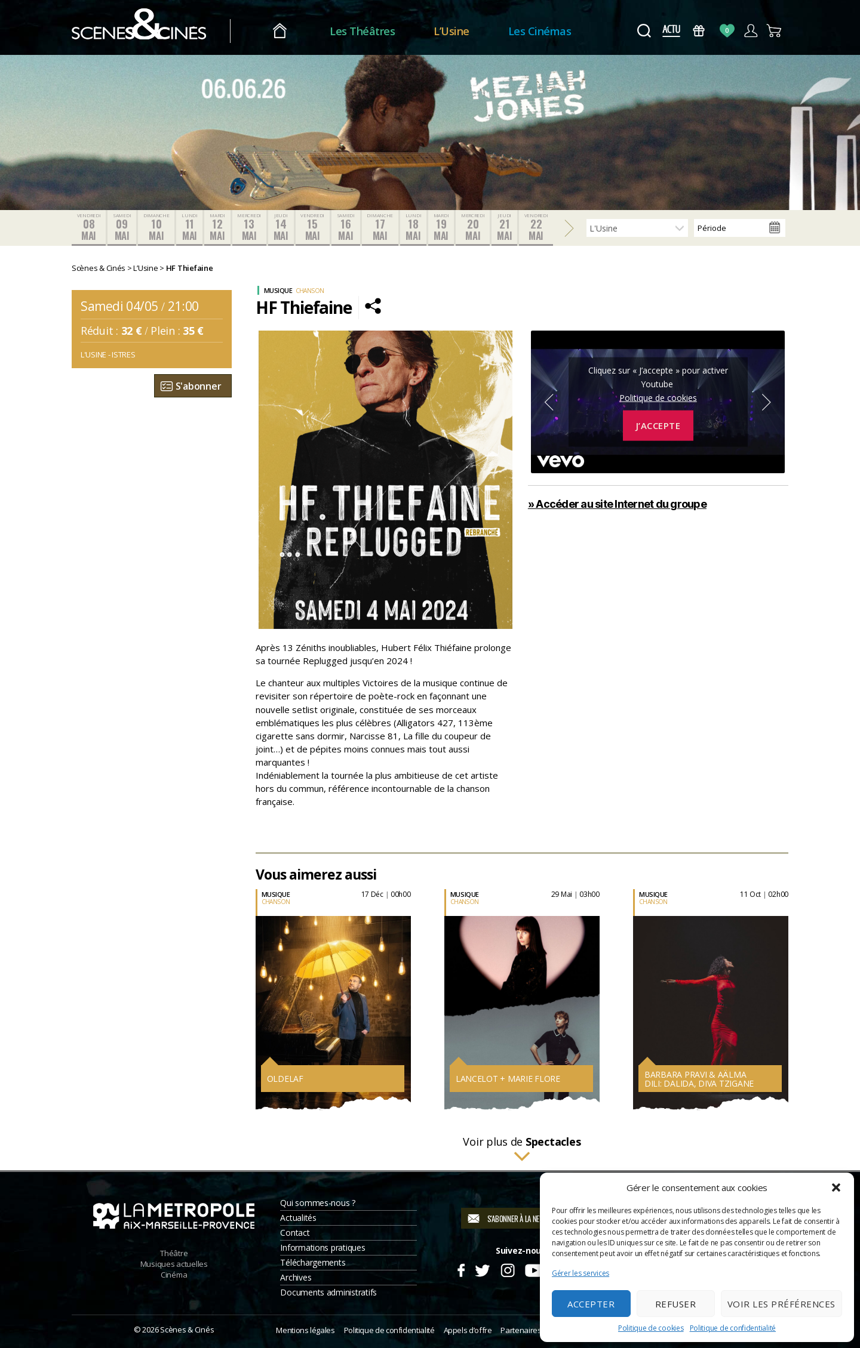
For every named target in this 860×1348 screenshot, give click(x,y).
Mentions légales (305, 1330)
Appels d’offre (468, 1330)
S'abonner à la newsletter (528, 1218)
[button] (836, 1187)
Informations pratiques (322, 1247)
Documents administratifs (328, 1292)
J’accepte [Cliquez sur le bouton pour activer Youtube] (658, 425)
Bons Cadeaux (699, 30)
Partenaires (520, 1330)
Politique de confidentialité (733, 1328)
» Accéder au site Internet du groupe (617, 504)
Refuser (675, 1304)
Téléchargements (312, 1262)
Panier (774, 30)
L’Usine (451, 31)
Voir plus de (521, 1149)
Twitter (481, 1269)
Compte (750, 30)
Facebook (461, 1269)
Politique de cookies (651, 1328)
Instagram (508, 1269)
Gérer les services (580, 1273)
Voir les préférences (781, 1304)
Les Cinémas (540, 31)
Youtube (533, 1269)
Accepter (591, 1304)
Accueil (280, 31)
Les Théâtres (362, 31)
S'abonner (199, 386)
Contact (294, 1232)
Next (767, 402)
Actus (671, 30)
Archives (295, 1277)
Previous (549, 402)
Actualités (298, 1217)
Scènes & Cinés (187, 1329)
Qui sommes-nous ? (317, 1202)
